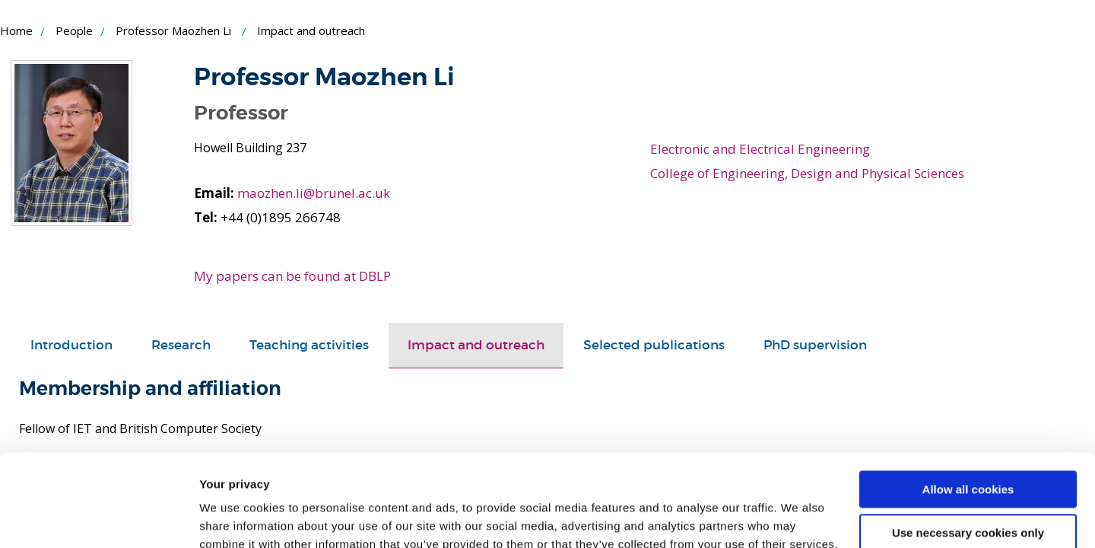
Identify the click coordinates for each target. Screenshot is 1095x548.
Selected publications (654, 345)
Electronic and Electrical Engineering (760, 149)
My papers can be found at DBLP (292, 276)
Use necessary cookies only (968, 445)
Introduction (71, 345)
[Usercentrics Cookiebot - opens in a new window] (98, 518)
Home (16, 30)
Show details (234, 517)
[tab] (71, 345)
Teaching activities (309, 345)
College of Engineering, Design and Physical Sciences (807, 173)
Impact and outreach (476, 345)
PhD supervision (815, 345)
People (74, 30)
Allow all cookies (968, 403)
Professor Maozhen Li (173, 30)
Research (181, 345)
